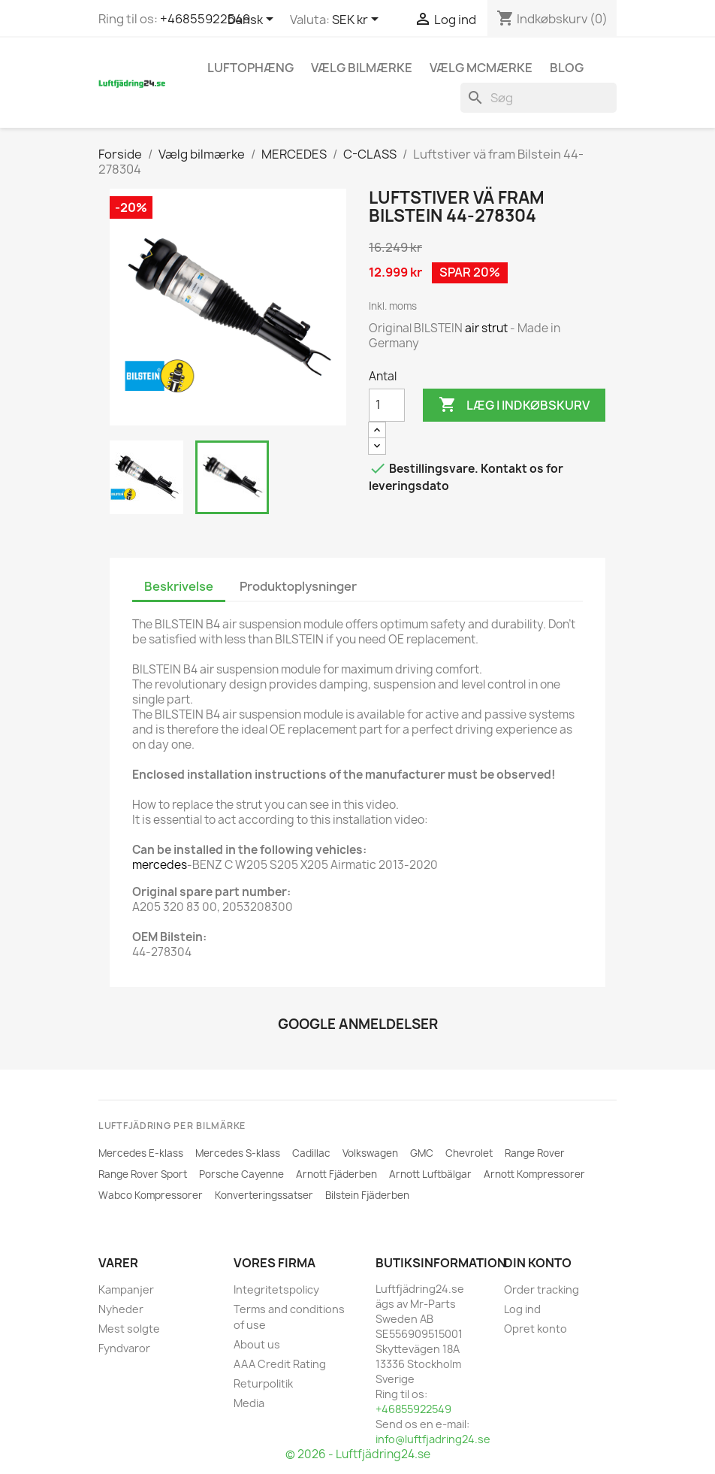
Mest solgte (129, 1328)
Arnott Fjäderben (336, 1174)
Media (249, 1403)
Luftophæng (250, 67)
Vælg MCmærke (481, 67)
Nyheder (120, 1309)
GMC (421, 1153)
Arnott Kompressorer (534, 1174)
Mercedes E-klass (140, 1153)
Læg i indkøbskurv (514, 405)
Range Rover (535, 1153)
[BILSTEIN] (159, 376)
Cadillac (311, 1153)
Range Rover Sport (142, 1174)
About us (257, 1344)
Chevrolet (469, 1153)
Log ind (522, 1309)
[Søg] (538, 98)
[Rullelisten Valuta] (358, 20)
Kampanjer (126, 1289)
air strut (486, 328)
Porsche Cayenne (241, 1174)
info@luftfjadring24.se (433, 1439)
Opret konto (535, 1328)
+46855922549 (205, 19)
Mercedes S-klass (237, 1153)
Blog (567, 67)
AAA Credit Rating (280, 1364)
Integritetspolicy (276, 1289)
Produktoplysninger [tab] (298, 586)
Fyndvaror (124, 1348)
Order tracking (541, 1289)
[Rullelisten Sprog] (253, 20)
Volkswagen (370, 1153)
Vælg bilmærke (361, 67)
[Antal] (387, 405)
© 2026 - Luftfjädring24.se (357, 1454)
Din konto (538, 1263)
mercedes (159, 865)
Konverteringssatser (264, 1195)
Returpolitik (263, 1383)
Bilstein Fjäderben (367, 1195)
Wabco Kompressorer (150, 1195)
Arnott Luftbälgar (430, 1174)
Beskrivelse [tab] (178, 586)
